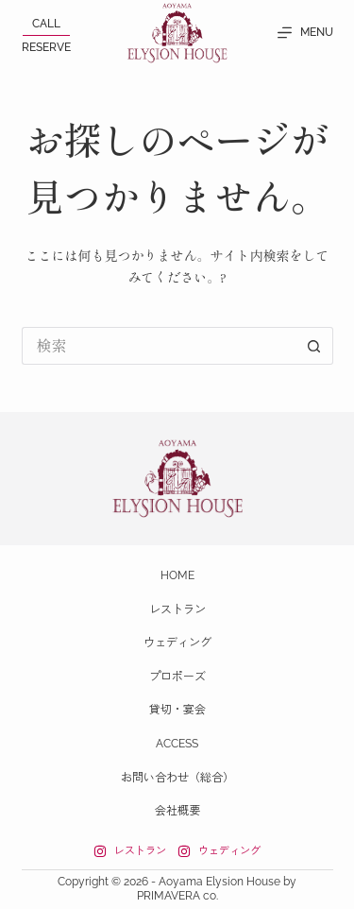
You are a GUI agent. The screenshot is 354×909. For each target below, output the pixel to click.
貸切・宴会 (177, 709)
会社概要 (177, 810)
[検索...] (158, 346)
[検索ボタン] (314, 346)
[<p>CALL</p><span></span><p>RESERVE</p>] (46, 35)
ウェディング (177, 642)
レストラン (177, 609)
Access (177, 743)
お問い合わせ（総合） (177, 777)
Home (177, 575)
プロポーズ (177, 676)
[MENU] (305, 33)
